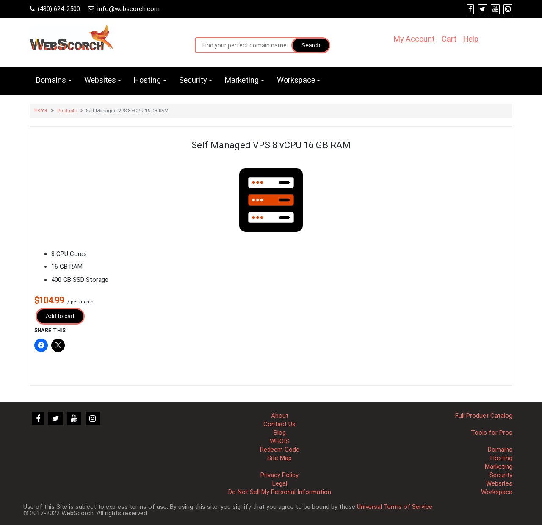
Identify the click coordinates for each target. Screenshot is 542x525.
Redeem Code (279, 449)
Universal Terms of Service (394, 507)
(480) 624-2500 (59, 9)
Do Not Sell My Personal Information (279, 492)
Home (41, 110)
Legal (279, 483)
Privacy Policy (279, 475)
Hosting (147, 79)
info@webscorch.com (128, 9)
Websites (100, 79)
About (279, 415)
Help (470, 38)
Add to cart (60, 316)
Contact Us (279, 424)
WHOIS (279, 441)
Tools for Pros (491, 432)
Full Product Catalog (483, 415)
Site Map (279, 458)
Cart (449, 38)
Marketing (242, 79)
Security (193, 79)
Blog (280, 432)
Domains (51, 79)
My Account (414, 38)
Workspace (296, 79)
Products (67, 111)
